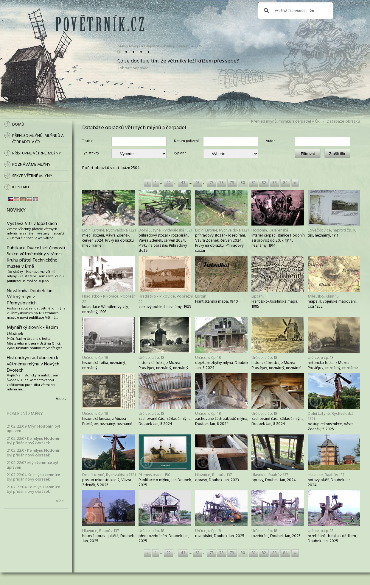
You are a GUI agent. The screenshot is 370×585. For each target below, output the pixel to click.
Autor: (271, 141)
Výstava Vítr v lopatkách (32, 224)
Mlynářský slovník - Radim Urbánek (32, 331)
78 (222, 182)
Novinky (16, 210)
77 (211, 182)
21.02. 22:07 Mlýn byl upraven (32, 465)
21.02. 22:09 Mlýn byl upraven (33, 428)
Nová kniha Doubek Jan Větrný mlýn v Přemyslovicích (29, 297)
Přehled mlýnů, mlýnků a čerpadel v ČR (285, 121)
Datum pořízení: (187, 141)
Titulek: (87, 141)
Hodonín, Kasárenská (269, 230)
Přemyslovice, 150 (154, 475)
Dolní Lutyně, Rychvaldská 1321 (109, 230)
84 (285, 182)
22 (169, 182)
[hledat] (294, 10)
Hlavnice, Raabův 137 (213, 475)
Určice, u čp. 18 (95, 357)
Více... (61, 399)
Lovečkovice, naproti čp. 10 (332, 230)
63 (197, 182)
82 (264, 182)
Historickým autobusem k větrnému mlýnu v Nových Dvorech (33, 364)
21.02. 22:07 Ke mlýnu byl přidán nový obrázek (33, 441)
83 (274, 182)
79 (232, 182)
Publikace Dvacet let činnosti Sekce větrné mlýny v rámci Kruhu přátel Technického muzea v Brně (36, 257)
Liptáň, (201, 296)
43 (183, 182)
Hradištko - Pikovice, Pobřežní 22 (109, 299)
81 (253, 182)
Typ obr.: (180, 153)
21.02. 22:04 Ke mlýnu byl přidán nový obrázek (33, 477)
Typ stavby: (91, 153)
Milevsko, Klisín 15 (323, 296)
